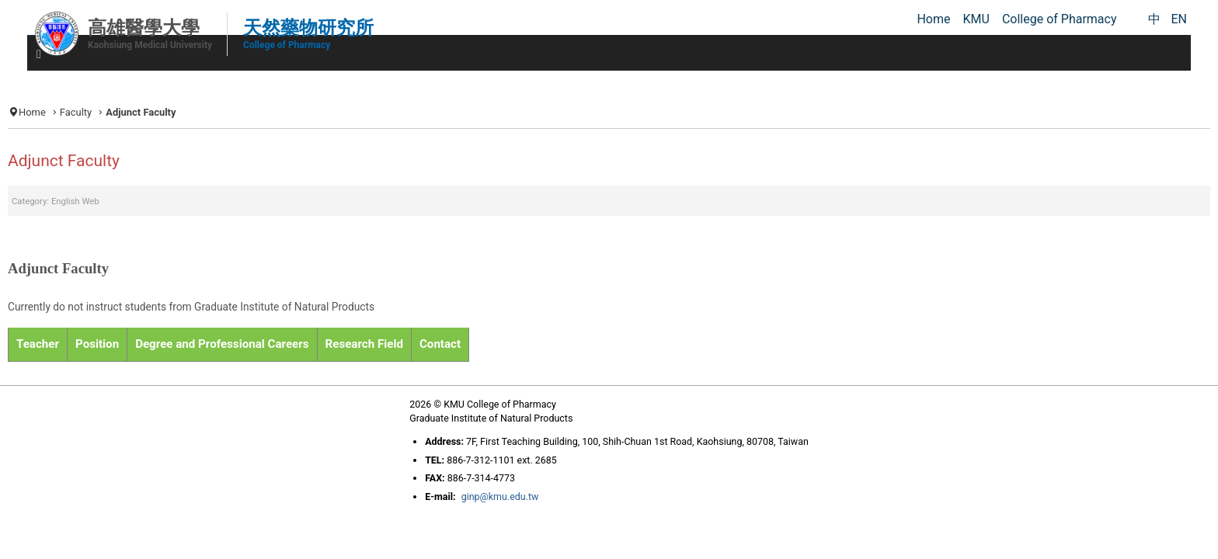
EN (1179, 19)
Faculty (227, 109)
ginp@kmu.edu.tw (484, 526)
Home (180, 109)
